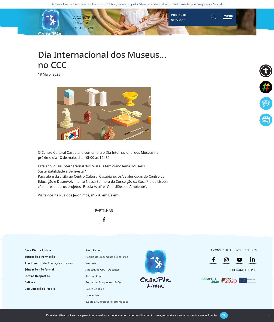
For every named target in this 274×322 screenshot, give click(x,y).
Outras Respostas (37, 276)
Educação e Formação (39, 257)
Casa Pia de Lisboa (37, 250)
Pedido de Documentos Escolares (106, 257)
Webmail (91, 263)
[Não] (269, 315)
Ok (224, 315)
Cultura (29, 282)
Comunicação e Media (39, 289)
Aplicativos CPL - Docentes (102, 270)
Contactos (92, 295)
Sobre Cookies (94, 289)
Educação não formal (39, 270)
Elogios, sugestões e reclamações (106, 302)
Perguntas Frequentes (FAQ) (103, 282)
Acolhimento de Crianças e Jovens (48, 263)
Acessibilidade (94, 276)
